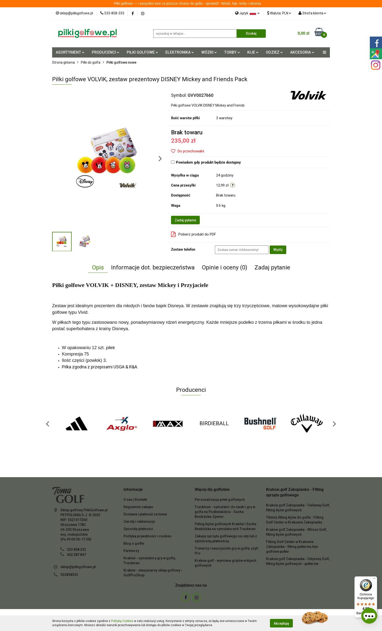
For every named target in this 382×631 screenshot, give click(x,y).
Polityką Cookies (122, 621)
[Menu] (374, 579)
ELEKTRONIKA (179, 52)
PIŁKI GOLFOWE (142, 52)
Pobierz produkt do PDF (193, 234)
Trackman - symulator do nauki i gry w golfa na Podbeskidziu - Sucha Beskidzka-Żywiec (225, 512)
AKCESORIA (302, 52)
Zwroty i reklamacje (139, 521)
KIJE (252, 52)
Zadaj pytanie (185, 220)
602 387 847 (76, 555)
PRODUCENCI (105, 52)
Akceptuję (281, 623)
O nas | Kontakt (135, 500)
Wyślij (278, 250)
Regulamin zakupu (138, 507)
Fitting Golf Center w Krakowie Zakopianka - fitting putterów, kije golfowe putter (292, 546)
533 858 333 (76, 550)
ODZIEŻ (274, 52)
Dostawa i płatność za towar (145, 514)
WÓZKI (209, 52)
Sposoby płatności (138, 529)
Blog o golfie (134, 543)
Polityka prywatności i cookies (148, 536)
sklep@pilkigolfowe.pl (78, 567)
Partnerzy (131, 551)
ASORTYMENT (70, 52)
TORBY (232, 52)
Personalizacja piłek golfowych (220, 500)
